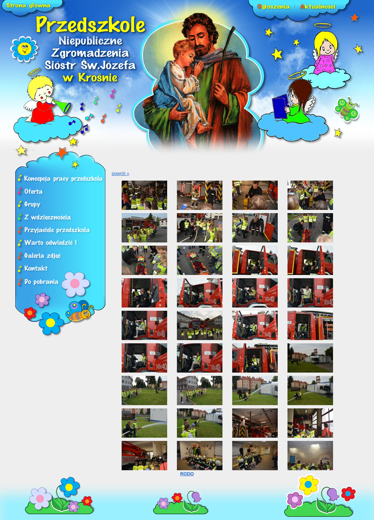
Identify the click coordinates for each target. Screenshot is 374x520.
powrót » (120, 173)
